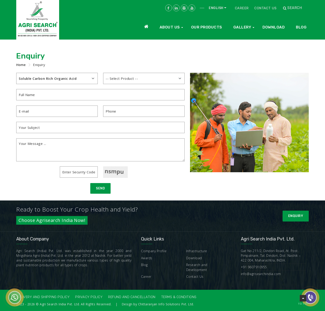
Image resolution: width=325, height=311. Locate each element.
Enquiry (295, 216)
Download (273, 27)
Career (242, 8)
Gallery (242, 27)
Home (21, 65)
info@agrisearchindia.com (261, 274)
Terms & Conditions (179, 297)
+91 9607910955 (254, 267)
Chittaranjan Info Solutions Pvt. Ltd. (166, 304)
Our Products (206, 27)
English (216, 8)
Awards (146, 258)
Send (100, 188)
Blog (301, 27)
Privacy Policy (88, 297)
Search (292, 8)
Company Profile (154, 251)
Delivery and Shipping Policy (43, 297)
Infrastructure (196, 251)
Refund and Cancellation (132, 297)
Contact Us (265, 8)
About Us (170, 27)
